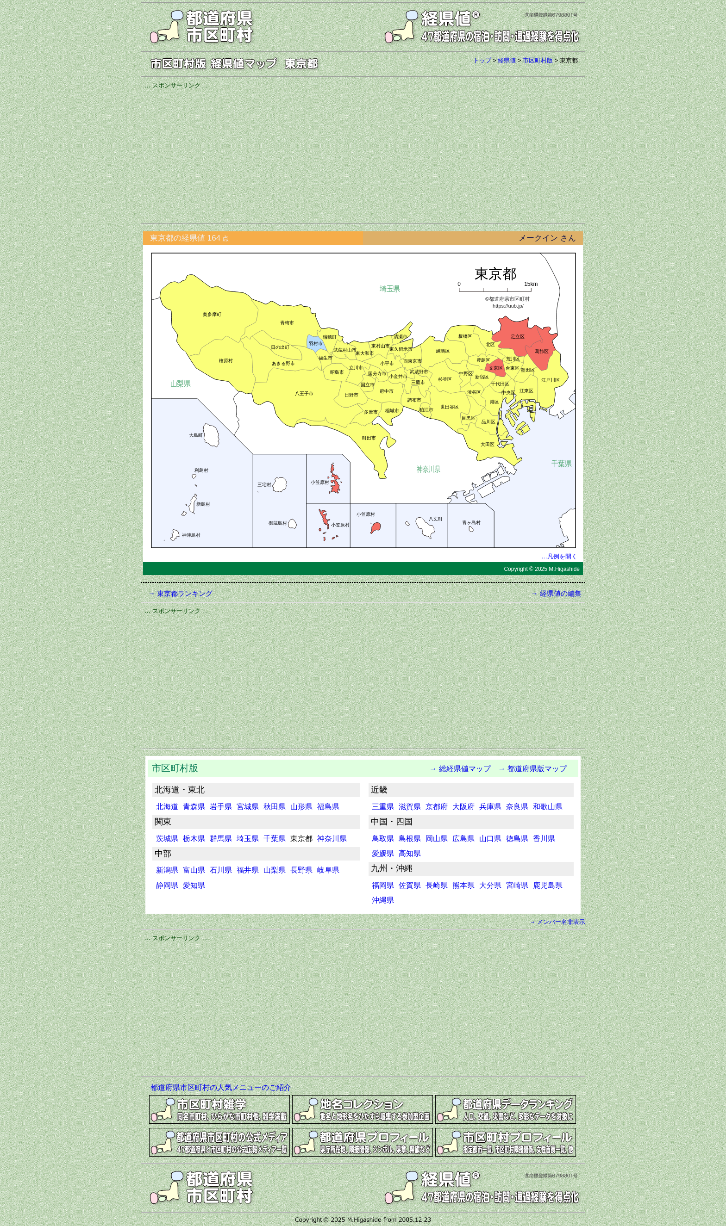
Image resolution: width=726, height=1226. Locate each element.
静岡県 (167, 885)
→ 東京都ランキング (180, 593)
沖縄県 (383, 900)
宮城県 (248, 807)
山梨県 (274, 870)
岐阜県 (328, 870)
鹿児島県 (548, 885)
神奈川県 (332, 838)
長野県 (301, 870)
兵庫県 (490, 807)
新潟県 (167, 870)
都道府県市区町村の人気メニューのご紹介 (220, 1087)
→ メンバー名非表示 (557, 921)
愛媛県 (383, 853)
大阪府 (463, 807)
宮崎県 (517, 885)
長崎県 (437, 885)
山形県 (301, 807)
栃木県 (194, 838)
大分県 (490, 885)
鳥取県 (383, 838)
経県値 (507, 60)
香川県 (544, 838)
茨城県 (167, 838)
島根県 (410, 838)
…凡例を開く (559, 556)
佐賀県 (410, 885)
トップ (482, 60)
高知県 (410, 853)
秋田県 (274, 807)
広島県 (463, 838)
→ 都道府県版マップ (532, 769)
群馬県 (221, 838)
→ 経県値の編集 (556, 593)
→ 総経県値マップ (456, 769)
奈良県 (517, 807)
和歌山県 (548, 807)
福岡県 (383, 885)
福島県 (328, 807)
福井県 (248, 870)
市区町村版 (538, 60)
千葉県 (274, 838)
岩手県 (221, 807)
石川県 (221, 870)
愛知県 (194, 885)
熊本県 (463, 885)
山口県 (490, 838)
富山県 (194, 870)
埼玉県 (248, 838)
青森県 (194, 807)
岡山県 (437, 838)
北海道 (167, 807)
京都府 (437, 807)
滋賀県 (410, 807)
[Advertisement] (363, 155)
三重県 (383, 807)
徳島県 (517, 838)
